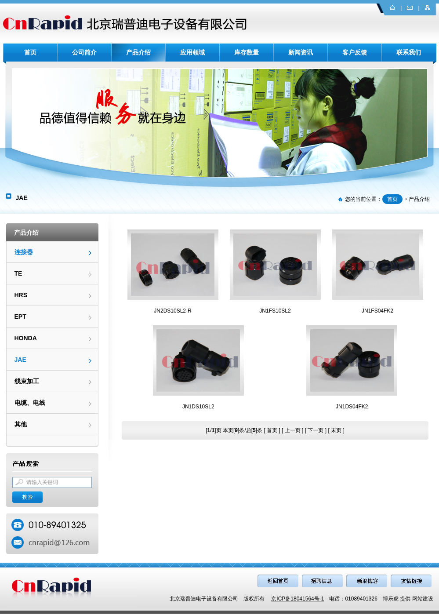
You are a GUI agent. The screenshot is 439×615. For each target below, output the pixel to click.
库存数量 (246, 52)
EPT (20, 316)
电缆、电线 (30, 402)
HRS (21, 294)
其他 (21, 424)
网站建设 (422, 599)
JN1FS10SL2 (274, 311)
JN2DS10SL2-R (172, 311)
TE (18, 273)
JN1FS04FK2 (377, 311)
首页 (30, 52)
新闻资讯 (300, 52)
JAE (20, 359)
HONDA (26, 338)
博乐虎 (391, 599)
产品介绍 (138, 52)
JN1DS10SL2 (198, 407)
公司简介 (84, 52)
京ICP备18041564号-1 (297, 599)
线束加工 (27, 381)
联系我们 (408, 52)
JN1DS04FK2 (352, 407)
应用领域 (192, 52)
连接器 (24, 251)
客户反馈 (354, 52)
